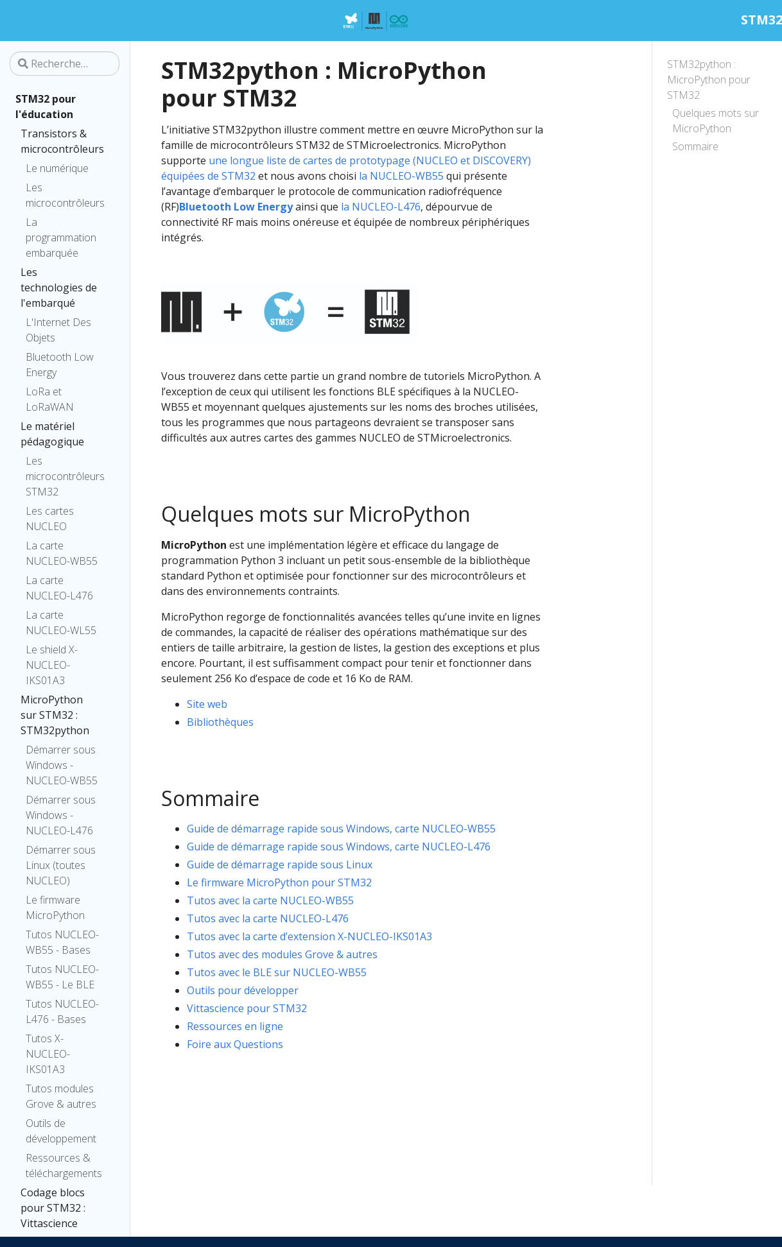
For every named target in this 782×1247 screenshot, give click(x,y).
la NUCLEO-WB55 (401, 176)
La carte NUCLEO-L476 (59, 588)
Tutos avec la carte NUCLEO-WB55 (270, 900)
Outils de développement (61, 1131)
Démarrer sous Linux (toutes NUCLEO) (61, 865)
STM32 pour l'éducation (45, 106)
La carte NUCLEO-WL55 (61, 622)
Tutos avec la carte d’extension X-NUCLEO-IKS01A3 (309, 936)
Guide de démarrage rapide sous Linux (279, 864)
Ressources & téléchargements (64, 1165)
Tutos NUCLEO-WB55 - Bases (62, 942)
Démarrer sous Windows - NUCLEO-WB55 (62, 765)
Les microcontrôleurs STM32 (64, 476)
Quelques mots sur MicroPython (715, 120)
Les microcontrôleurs (64, 195)
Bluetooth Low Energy (60, 364)
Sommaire (695, 146)
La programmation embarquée (61, 237)
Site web (207, 704)
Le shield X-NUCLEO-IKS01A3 (52, 664)
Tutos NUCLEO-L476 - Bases (62, 1011)
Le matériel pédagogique (52, 434)
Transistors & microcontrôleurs (62, 141)
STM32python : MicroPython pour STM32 (709, 79)
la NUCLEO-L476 (381, 207)
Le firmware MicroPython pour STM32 (279, 882)
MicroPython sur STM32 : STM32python (55, 714)
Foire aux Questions (235, 1044)
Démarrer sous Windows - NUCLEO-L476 (61, 815)
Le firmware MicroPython (55, 907)
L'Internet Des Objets (58, 330)
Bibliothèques (220, 722)
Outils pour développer (243, 990)
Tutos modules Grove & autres (61, 1096)
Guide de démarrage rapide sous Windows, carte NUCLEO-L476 (339, 846)
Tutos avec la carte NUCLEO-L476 (268, 918)
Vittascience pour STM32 (247, 1008)
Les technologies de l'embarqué (59, 287)
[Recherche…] (64, 63)
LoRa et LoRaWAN (50, 399)
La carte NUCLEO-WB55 (62, 553)
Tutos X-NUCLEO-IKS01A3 (48, 1053)
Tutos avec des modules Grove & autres (282, 954)
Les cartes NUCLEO (50, 518)
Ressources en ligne (235, 1026)
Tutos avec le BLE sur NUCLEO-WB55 (277, 972)
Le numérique (57, 168)
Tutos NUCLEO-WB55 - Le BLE (62, 977)
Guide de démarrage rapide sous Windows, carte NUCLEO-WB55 (341, 828)
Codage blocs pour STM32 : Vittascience (53, 1207)
